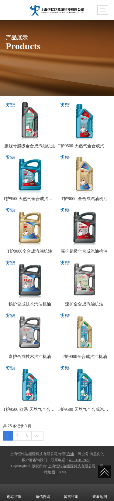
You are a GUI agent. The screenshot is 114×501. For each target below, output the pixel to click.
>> (37, 436)
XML (63, 472)
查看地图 (99, 492)
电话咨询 (14, 492)
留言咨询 (71, 492)
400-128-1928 (79, 460)
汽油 (70, 454)
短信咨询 (43, 492)
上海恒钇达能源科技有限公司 (71, 466)
